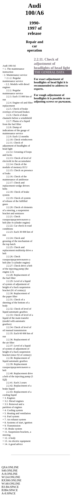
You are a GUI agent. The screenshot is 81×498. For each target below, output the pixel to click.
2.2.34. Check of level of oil (17, 329)
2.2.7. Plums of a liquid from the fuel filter (16, 123)
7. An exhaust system (15, 419)
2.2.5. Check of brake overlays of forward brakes (16, 110)
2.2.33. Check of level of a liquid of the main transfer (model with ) (18, 319)
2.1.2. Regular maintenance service (13, 79)
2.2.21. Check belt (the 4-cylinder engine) (16, 219)
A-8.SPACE (8, 493)
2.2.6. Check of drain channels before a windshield (17, 116)
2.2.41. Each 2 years (16, 382)
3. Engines (10, 397)
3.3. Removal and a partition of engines (13, 406)
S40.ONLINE (10, 470)
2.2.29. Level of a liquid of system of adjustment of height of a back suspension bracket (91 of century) (17, 286)
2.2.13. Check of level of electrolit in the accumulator (17, 159)
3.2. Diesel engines (14, 401)
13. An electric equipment (18, 441)
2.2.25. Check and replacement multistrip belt (18, 250)
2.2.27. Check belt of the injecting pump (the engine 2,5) (17, 268)
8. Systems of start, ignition (18, 422)
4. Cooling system (14, 410)
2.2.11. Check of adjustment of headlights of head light (16, 145)
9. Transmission (12, 425)
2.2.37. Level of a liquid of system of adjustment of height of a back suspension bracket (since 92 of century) (17, 350)
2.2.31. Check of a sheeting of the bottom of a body (16, 302)
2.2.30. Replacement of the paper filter (16, 295)
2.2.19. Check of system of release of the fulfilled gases (17, 201)
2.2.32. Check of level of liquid (17, 310)
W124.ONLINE (11, 477)
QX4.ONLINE (10, 467)
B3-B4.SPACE (10, 486)
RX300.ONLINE (11, 480)
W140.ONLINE (11, 483)
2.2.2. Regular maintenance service (13, 92)
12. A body (10, 437)
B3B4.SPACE (10, 490)
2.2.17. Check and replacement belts (16, 185)
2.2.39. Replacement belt (16, 367)
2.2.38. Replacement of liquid (16, 359)
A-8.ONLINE (10, 473)
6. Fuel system (12, 416)
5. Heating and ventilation (18, 413)
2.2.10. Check (19, 139)
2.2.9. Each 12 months (17, 136)
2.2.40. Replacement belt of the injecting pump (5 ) (18, 376)
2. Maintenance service (15, 74)
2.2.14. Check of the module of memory (15, 166)
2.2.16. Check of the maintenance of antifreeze (15, 178)
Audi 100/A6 (9, 65)
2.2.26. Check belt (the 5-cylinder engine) (16, 259)
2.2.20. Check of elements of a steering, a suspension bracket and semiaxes (17, 210)
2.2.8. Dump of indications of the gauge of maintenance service (16, 130)
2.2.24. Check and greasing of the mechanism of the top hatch (17, 241)
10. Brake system (13, 428)
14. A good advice (14, 444)
